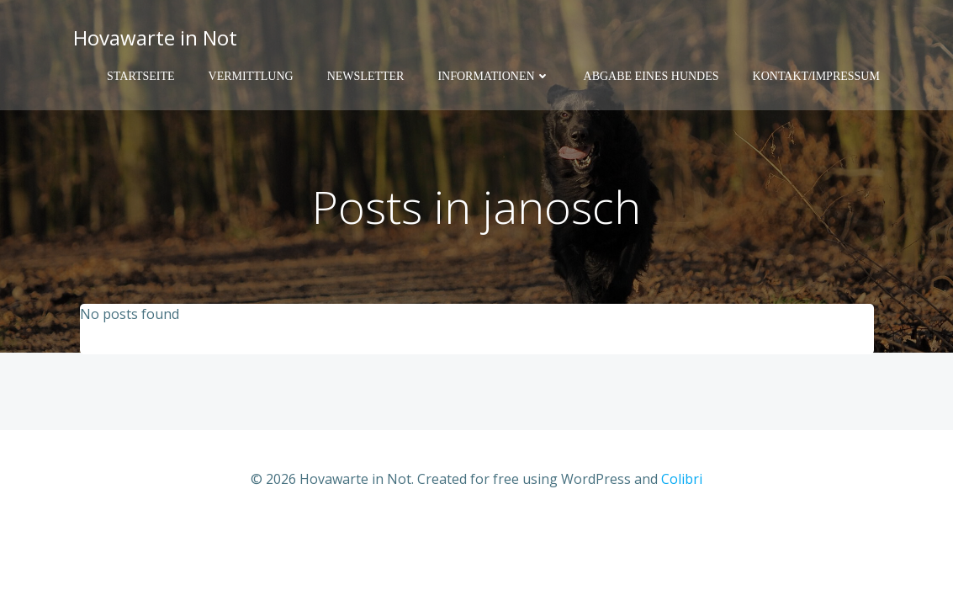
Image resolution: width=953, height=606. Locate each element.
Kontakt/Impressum (816, 76)
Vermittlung (251, 76)
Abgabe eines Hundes (651, 76)
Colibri (681, 479)
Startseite (140, 76)
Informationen (493, 76)
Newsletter (366, 76)
